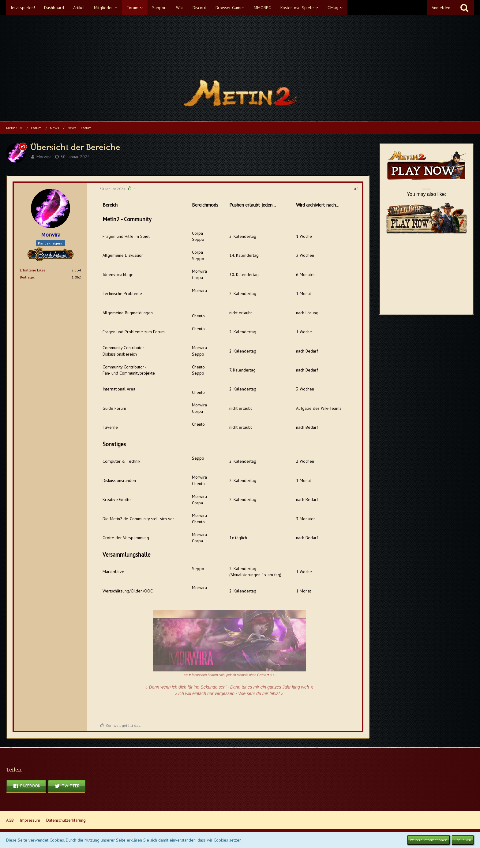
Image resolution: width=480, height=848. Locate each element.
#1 (356, 189)
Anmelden (441, 7)
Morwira (43, 156)
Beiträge (27, 277)
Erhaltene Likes (33, 270)
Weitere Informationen (428, 840)
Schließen (462, 840)
